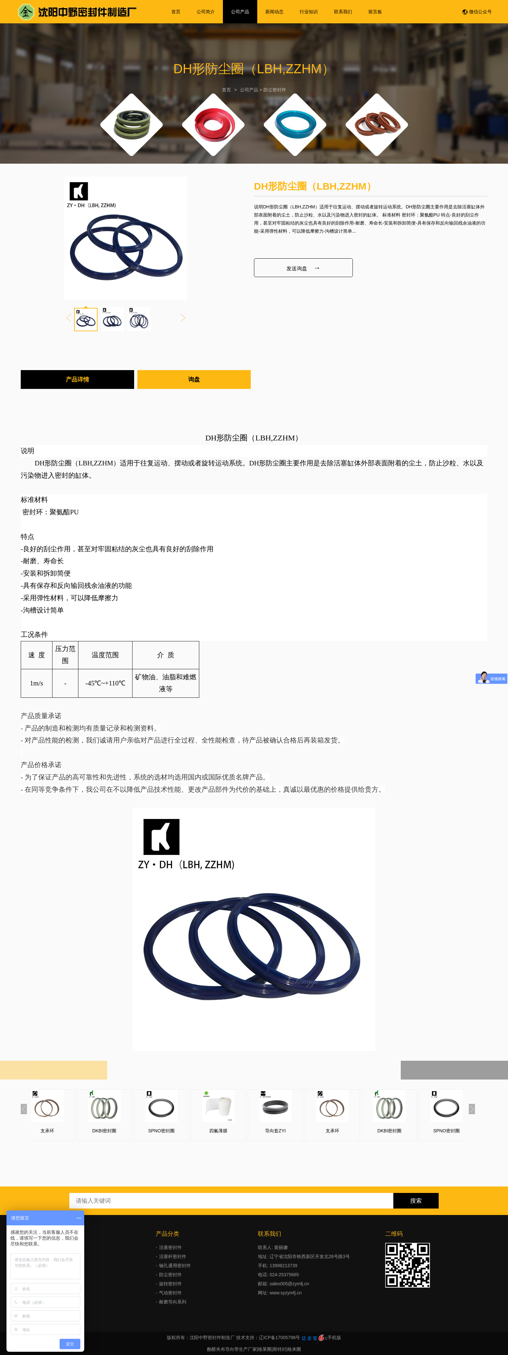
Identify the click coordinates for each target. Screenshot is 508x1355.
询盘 (194, 379)
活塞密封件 (170, 1247)
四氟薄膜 (228, 1130)
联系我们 (343, 11)
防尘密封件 (274, 89)
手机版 (334, 1337)
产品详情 (77, 379)
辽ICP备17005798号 (279, 1337)
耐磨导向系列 (172, 1301)
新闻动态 (274, 11)
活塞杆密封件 (172, 1256)
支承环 (57, 1130)
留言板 (375, 11)
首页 (175, 11)
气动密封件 (170, 1292)
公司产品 (240, 11)
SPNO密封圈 (171, 1130)
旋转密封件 (170, 1283)
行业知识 (309, 11)
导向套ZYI (285, 1130)
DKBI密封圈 (114, 1130)
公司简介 (206, 11)
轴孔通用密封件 (175, 1265)
